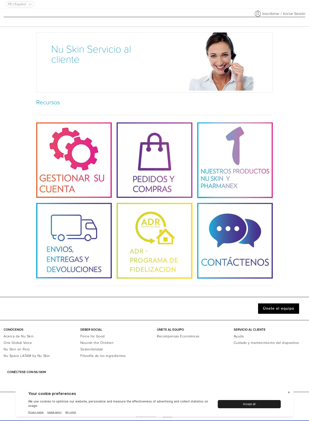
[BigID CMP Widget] (154, 403)
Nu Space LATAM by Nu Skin (27, 356)
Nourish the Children (97, 343)
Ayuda (239, 336)
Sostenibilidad (91, 349)
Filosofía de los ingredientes (103, 356)
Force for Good (92, 336)
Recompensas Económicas (178, 336)
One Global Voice (18, 343)
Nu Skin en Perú (17, 349)
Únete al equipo (278, 308)
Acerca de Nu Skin (19, 336)
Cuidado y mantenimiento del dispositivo (266, 343)
